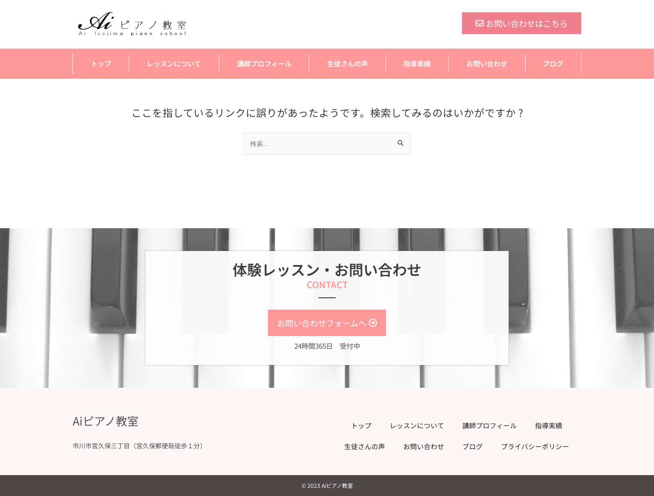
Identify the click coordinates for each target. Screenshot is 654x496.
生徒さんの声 (347, 63)
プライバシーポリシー (531, 446)
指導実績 (417, 63)
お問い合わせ (486, 63)
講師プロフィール (264, 63)
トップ (101, 63)
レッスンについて (174, 63)
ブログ (553, 63)
